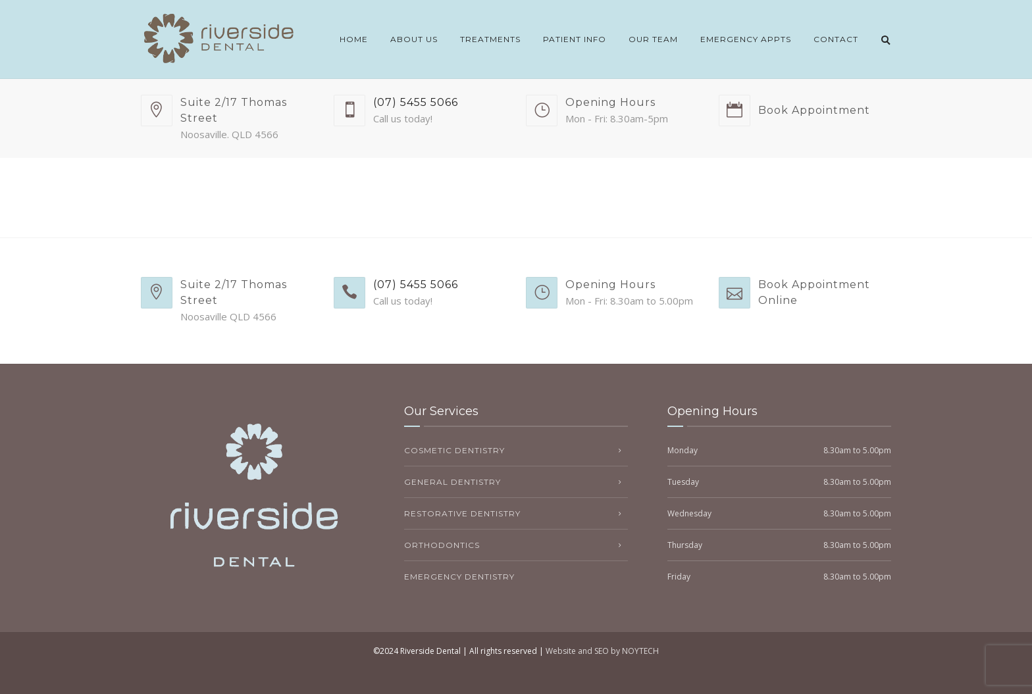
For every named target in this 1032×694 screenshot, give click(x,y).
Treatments (490, 39)
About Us (414, 39)
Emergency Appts (745, 39)
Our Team (653, 39)
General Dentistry (452, 482)
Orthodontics (442, 545)
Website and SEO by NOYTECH (602, 651)
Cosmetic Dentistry (454, 450)
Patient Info (574, 39)
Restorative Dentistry (462, 513)
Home (354, 39)
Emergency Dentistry (459, 577)
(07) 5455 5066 (415, 102)
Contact (835, 39)
